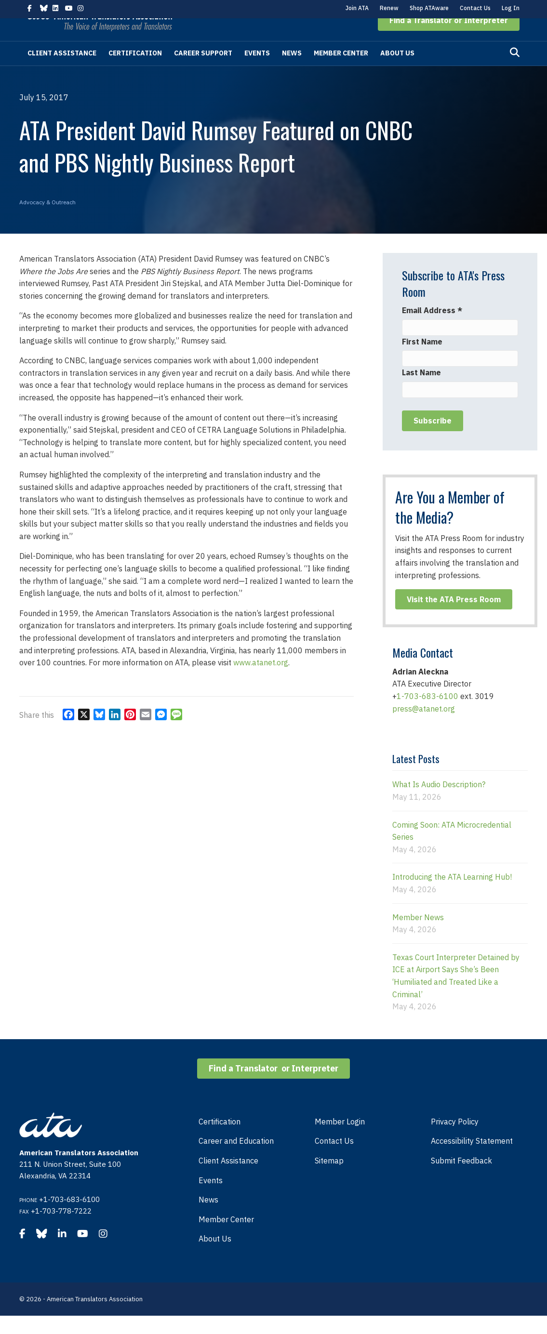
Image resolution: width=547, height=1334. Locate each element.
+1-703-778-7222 (61, 1229)
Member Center (341, 71)
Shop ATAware (429, 8)
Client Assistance (61, 71)
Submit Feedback (461, 1179)
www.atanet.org (260, 681)
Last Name (421, 391)
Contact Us (475, 8)
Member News (418, 935)
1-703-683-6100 (427, 714)
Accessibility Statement (472, 1159)
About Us (397, 71)
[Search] (515, 70)
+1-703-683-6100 (69, 1217)
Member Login (340, 1140)
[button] (449, 38)
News (292, 71)
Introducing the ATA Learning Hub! (452, 895)
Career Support (203, 71)
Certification (135, 71)
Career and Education (236, 1159)
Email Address (432, 328)
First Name (422, 360)
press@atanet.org (423, 727)
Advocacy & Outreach (47, 220)
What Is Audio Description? (438, 802)
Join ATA (357, 8)
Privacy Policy (455, 1140)
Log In (511, 8)
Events (257, 71)
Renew (389, 8)
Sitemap (329, 1179)
